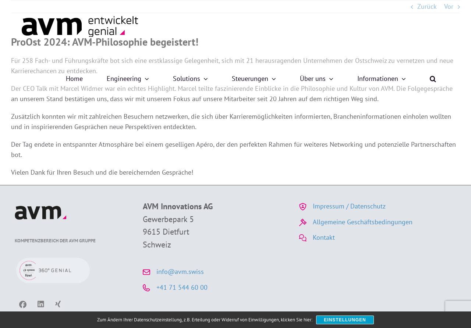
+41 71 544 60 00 (182, 287)
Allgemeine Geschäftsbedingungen (362, 222)
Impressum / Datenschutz (349, 206)
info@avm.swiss (180, 271)
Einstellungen (345, 319)
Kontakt (324, 237)
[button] (433, 78)
